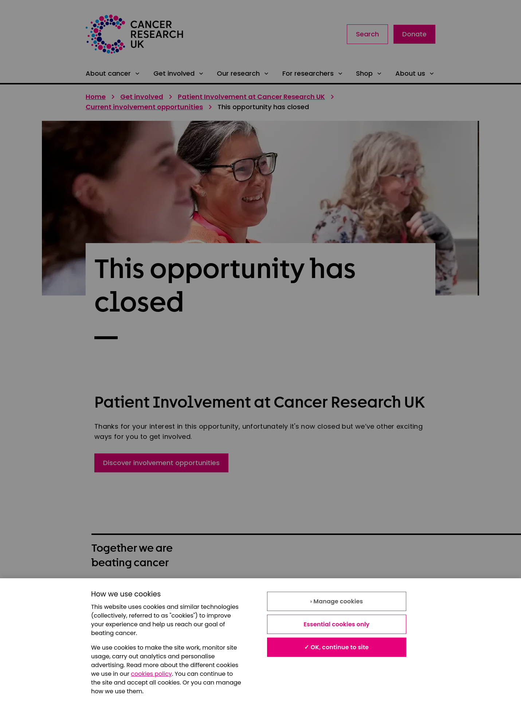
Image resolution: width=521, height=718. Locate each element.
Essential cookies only (336, 624)
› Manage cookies (336, 601)
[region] (260, 648)
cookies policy (151, 674)
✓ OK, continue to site (336, 647)
